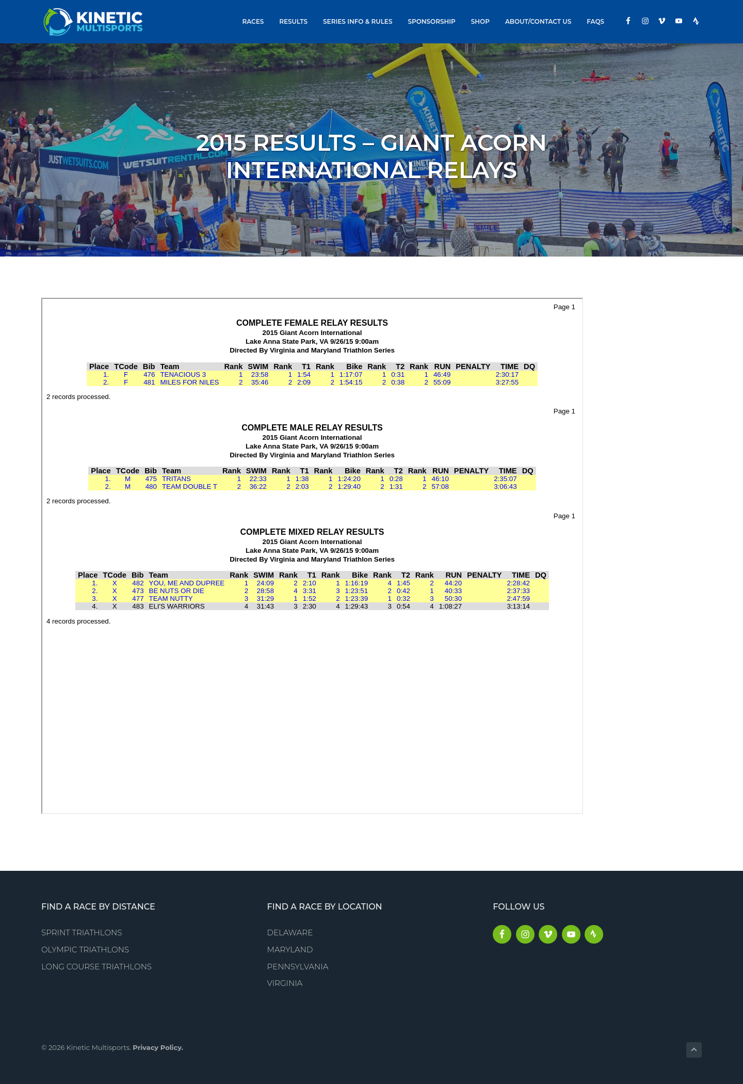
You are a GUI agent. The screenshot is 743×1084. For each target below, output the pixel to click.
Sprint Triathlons (81, 932)
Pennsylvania (298, 966)
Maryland (290, 949)
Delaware (290, 932)
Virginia (285, 983)
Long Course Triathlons (96, 966)
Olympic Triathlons (85, 949)
